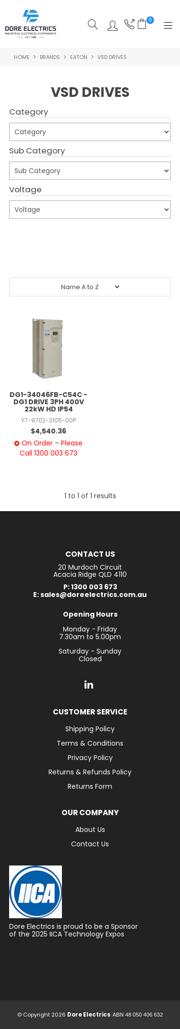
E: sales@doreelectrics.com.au (90, 595)
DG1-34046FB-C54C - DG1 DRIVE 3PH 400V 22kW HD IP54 (48, 402)
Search (93, 24)
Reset (92, 259)
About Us (90, 829)
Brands (50, 57)
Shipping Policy (90, 729)
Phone (128, 24)
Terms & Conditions (90, 743)
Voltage (25, 190)
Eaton (78, 57)
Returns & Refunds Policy (90, 772)
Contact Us (90, 844)
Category (28, 112)
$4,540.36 (48, 431)
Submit (27, 235)
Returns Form (90, 786)
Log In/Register (110, 24)
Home (22, 57)
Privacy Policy (90, 757)
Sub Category (37, 151)
